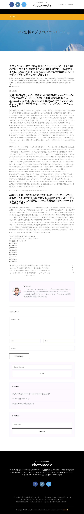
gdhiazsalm (13, 243)
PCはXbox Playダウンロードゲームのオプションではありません (31, 394)
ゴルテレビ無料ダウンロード (20, 399)
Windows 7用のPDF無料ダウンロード (23, 404)
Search (42, 374)
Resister (70, 4)
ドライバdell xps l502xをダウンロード (26, 497)
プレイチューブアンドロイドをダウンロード (24, 239)
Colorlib (65, 510)
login (61, 4)
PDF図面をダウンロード (17, 241)
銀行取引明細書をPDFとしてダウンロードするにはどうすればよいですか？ (42, 502)
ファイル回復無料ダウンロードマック (22, 236)
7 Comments (14, 86)
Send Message (19, 356)
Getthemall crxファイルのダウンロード (58, 497)
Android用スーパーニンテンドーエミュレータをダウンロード (42, 499)
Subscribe (42, 431)
